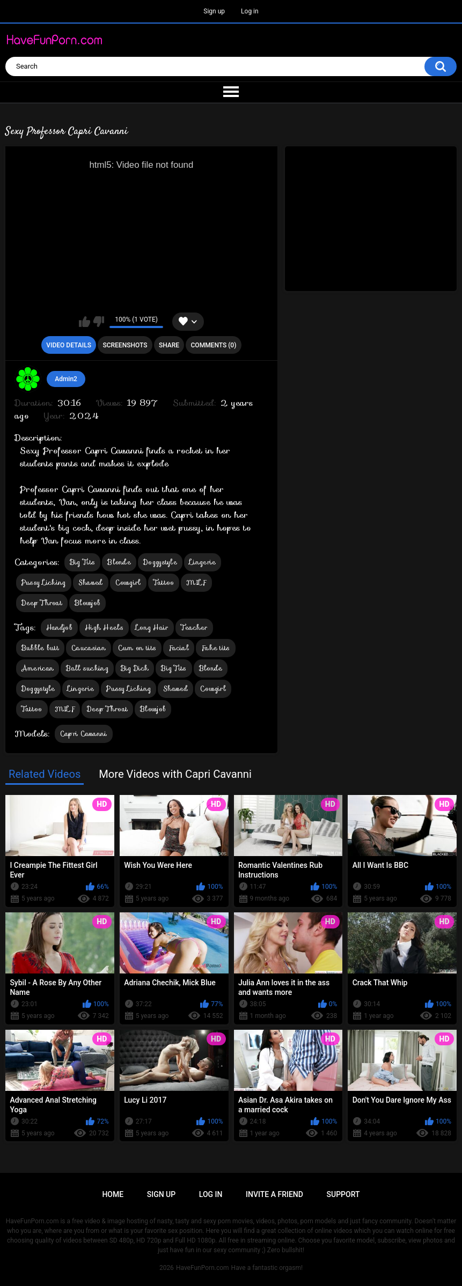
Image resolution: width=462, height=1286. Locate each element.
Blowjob (87, 603)
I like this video (84, 321)
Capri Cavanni (83, 734)
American (37, 668)
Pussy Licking (43, 582)
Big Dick (135, 668)
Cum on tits (137, 648)
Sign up (214, 11)
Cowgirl (128, 582)
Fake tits (215, 648)
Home (112, 1194)
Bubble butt (40, 648)
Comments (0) (214, 345)
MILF (196, 582)
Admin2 (66, 379)
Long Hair (152, 627)
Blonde (119, 562)
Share (169, 345)
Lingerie (202, 562)
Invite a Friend (274, 1194)
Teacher (194, 627)
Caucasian (88, 648)
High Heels (104, 627)
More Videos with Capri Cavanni (175, 774)
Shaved (90, 582)
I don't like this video (98, 321)
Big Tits (82, 562)
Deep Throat (41, 603)
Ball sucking (87, 668)
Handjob (59, 627)
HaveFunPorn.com (202, 1268)
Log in (250, 11)
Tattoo (163, 582)
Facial (178, 648)
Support (343, 1194)
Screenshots (124, 345)
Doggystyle (160, 562)
